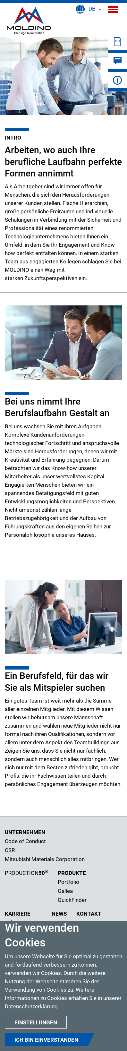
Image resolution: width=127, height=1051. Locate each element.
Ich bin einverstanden (46, 1040)
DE (92, 8)
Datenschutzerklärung (31, 1006)
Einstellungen (35, 1022)
